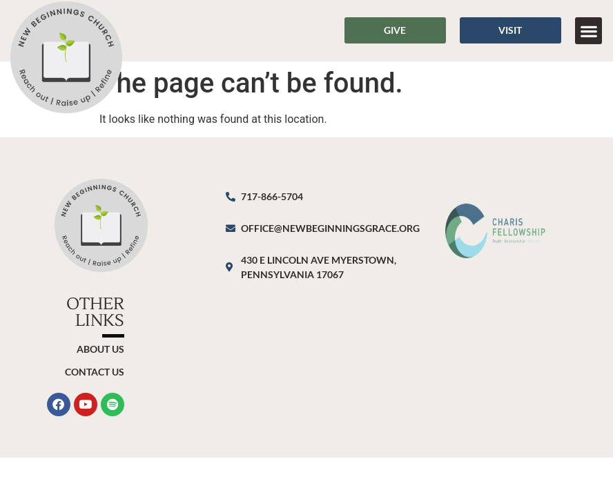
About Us (100, 349)
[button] (588, 30)
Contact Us (94, 372)
